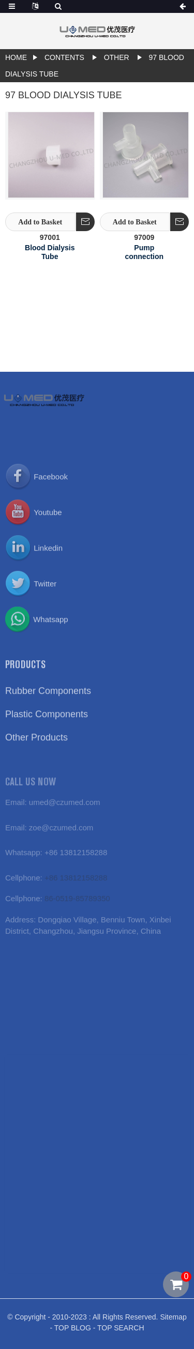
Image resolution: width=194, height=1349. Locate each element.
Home (16, 57)
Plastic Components (46, 722)
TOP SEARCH (120, 1334)
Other (116, 57)
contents (64, 57)
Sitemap (173, 1323)
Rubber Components (48, 698)
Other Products (36, 745)
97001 (50, 237)
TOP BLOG (72, 1334)
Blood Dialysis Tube (49, 252)
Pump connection (144, 252)
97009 (144, 237)
